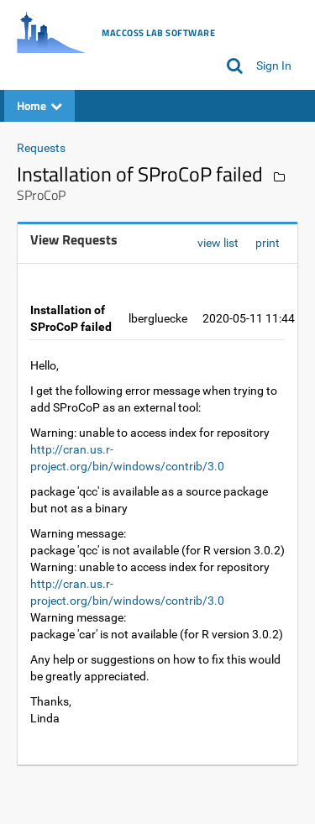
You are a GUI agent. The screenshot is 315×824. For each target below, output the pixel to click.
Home (39, 105)
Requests (41, 148)
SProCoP (41, 195)
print (267, 242)
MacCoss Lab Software (158, 32)
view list (218, 242)
